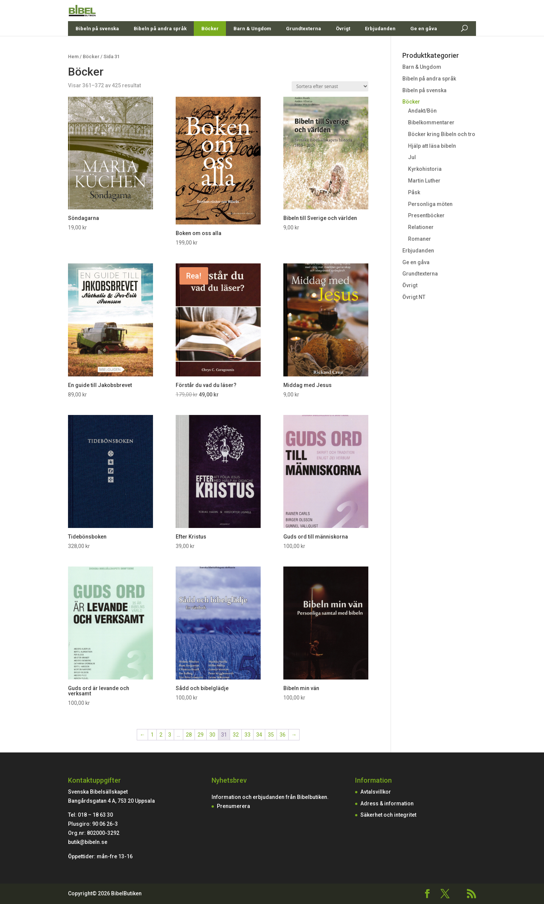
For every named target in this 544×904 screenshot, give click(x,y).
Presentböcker (426, 215)
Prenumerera (233, 806)
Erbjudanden (380, 45)
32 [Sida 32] (236, 735)
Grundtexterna (303, 45)
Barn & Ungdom (252, 45)
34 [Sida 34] (259, 735)
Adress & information (387, 803)
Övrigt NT (413, 297)
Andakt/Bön (422, 111)
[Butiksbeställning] (330, 86)
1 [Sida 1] (152, 735)
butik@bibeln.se (87, 842)
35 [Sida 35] (271, 735)
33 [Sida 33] (247, 735)
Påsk (414, 192)
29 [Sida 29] (201, 735)
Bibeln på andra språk (160, 45)
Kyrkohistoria (425, 169)
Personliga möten (430, 204)
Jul (412, 157)
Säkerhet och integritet (388, 815)
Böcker (210, 45)
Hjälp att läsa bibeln (432, 146)
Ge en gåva (423, 45)
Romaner (419, 239)
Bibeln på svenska (97, 45)
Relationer (421, 227)
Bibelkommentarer (431, 122)
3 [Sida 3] (169, 735)
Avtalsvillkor (375, 792)
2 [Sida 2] (160, 735)
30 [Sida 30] (212, 735)
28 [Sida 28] (189, 735)
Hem (73, 56)
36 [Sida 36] (283, 735)
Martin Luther (424, 181)
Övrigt (343, 45)
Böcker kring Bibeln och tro (441, 134)
